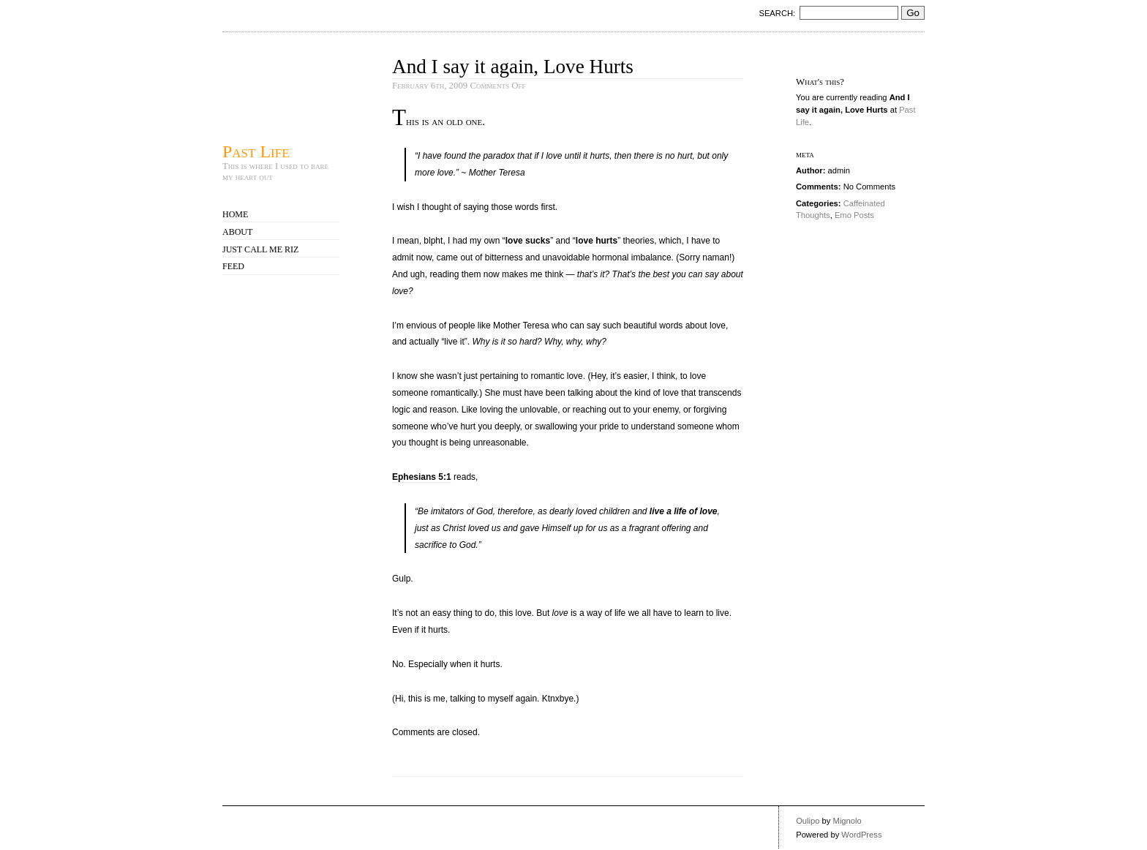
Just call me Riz (260, 249)
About (237, 232)
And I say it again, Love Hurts (512, 67)
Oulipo (807, 820)
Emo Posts (854, 215)
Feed (233, 266)
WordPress (861, 834)
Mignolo (847, 820)
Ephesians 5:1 (421, 477)
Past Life (256, 151)
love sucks (527, 241)
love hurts (596, 241)
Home (235, 214)
